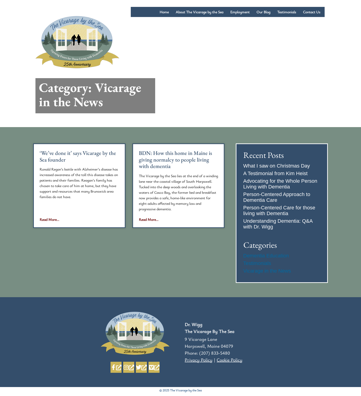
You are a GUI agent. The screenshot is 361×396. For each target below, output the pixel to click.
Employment (240, 11)
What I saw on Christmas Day (276, 166)
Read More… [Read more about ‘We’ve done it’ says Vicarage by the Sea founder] (49, 219)
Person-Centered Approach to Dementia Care (276, 197)
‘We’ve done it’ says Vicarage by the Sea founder (78, 156)
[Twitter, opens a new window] (141, 367)
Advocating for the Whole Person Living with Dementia (280, 184)
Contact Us (312, 11)
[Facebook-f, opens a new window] (116, 367)
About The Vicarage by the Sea (199, 11)
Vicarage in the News (267, 271)
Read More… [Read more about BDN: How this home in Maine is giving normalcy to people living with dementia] (148, 219)
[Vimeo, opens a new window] (154, 367)
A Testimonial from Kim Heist (275, 173)
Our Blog (263, 11)
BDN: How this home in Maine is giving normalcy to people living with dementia (175, 159)
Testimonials (286, 11)
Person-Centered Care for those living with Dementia (279, 210)
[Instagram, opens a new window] (128, 367)
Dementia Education (266, 256)
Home (164, 11)
